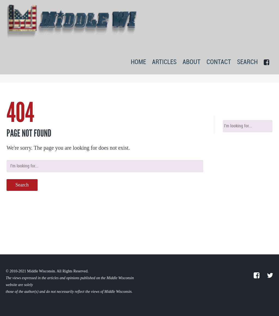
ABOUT (192, 62)
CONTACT (219, 62)
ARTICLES (164, 62)
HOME (138, 62)
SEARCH (247, 62)
